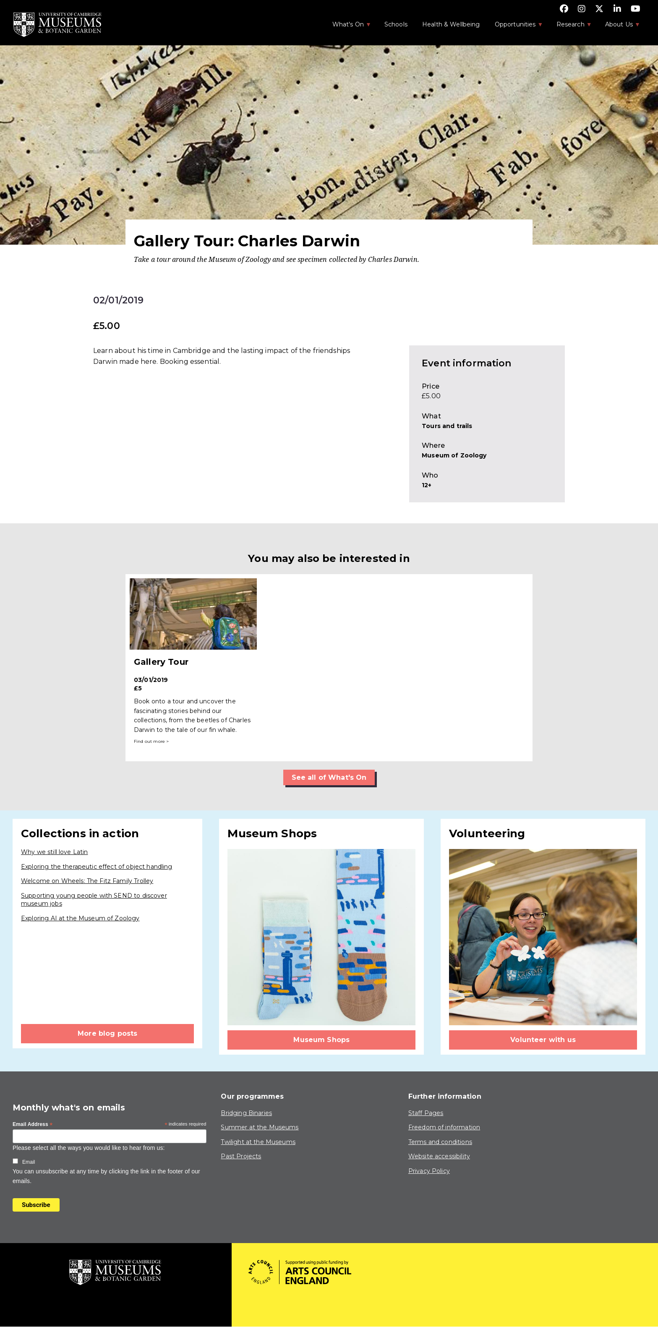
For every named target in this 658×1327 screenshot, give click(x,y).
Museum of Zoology (454, 455)
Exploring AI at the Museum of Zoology (80, 918)
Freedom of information (444, 1127)
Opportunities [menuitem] (514, 27)
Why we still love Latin (54, 852)
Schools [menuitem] (395, 24)
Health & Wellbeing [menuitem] (451, 24)
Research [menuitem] (570, 27)
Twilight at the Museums (258, 1142)
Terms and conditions (440, 1142)
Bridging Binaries (246, 1113)
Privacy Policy (429, 1171)
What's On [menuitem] (347, 27)
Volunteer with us (543, 1040)
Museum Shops (321, 1040)
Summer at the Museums (259, 1127)
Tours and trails (447, 426)
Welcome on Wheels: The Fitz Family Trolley (87, 881)
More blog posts (107, 1033)
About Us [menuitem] (618, 27)
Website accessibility (439, 1156)
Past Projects (241, 1156)
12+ (426, 485)
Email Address (33, 1124)
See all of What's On (329, 777)
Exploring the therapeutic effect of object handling (96, 866)
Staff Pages (426, 1113)
